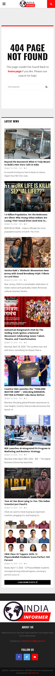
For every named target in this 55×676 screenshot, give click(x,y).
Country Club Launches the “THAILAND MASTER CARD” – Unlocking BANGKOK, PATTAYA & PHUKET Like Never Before (24, 392)
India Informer (33, 673)
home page (14, 71)
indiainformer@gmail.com (33, 641)
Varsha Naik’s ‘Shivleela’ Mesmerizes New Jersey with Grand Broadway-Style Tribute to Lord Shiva (26, 274)
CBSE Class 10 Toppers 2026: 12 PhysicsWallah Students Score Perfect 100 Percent (27, 557)
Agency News (11, 131)
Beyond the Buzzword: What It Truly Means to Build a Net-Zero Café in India (27, 163)
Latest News (11, 121)
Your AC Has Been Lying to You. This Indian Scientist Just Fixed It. (27, 502)
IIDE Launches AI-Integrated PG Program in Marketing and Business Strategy (27, 449)
